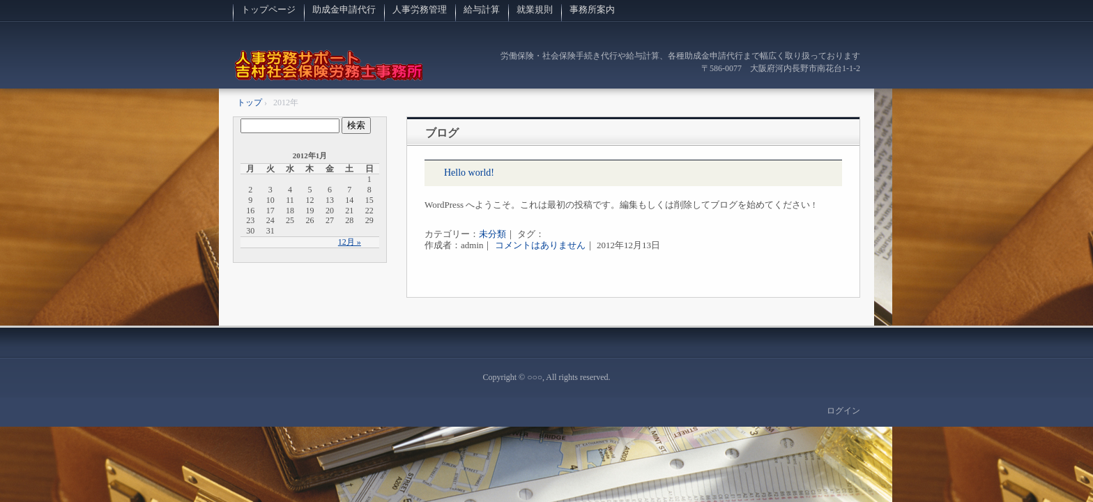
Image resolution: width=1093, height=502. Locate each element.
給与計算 (482, 9)
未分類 (492, 234)
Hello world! (469, 172)
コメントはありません (540, 245)
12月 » (349, 242)
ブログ (442, 133)
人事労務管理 (419, 9)
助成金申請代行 (344, 9)
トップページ (268, 9)
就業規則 (535, 9)
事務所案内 (592, 9)
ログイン (843, 411)
